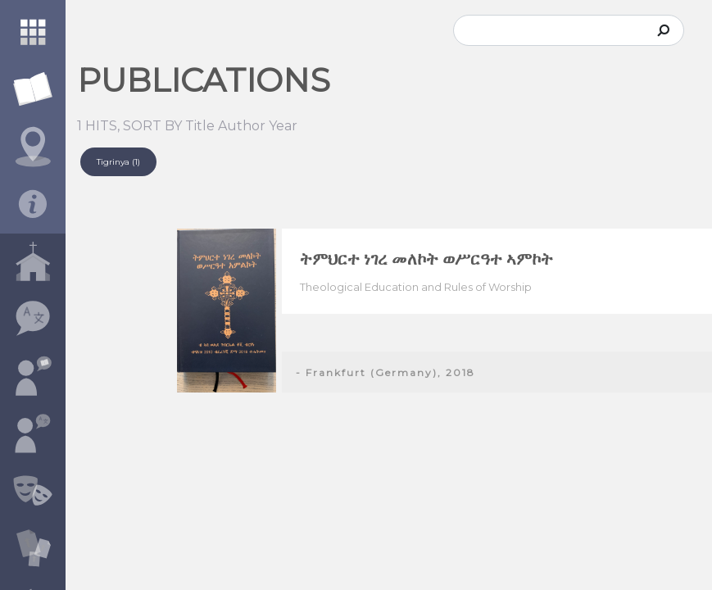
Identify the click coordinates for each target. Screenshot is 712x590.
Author (241, 126)
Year (283, 126)
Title (200, 126)
